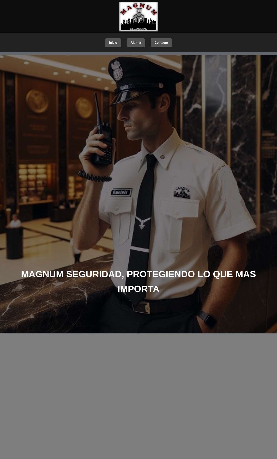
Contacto (161, 42)
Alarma (136, 42)
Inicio (113, 42)
